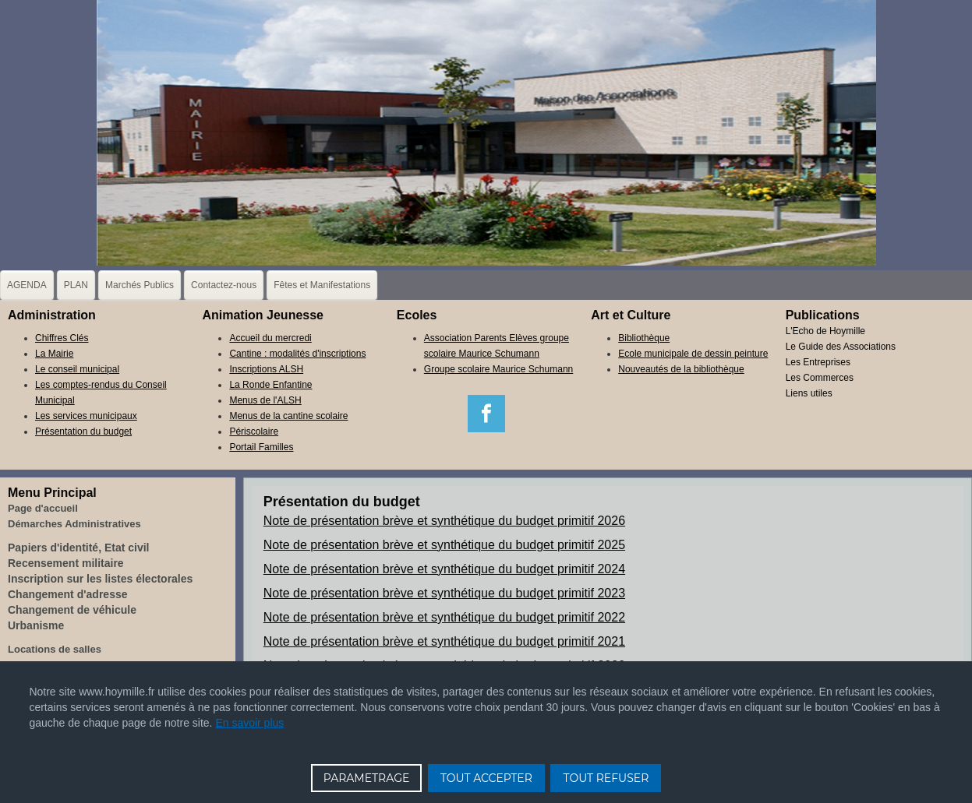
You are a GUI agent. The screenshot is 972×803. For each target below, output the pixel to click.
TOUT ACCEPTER (486, 778)
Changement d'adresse (68, 594)
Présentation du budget (83, 431)
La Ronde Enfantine (270, 384)
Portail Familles (261, 447)
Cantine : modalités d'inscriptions (297, 353)
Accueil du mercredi (270, 338)
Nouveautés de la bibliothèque (681, 369)
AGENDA (27, 285)
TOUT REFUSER (606, 778)
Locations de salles (54, 649)
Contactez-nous (223, 285)
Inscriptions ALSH (266, 369)
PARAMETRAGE (366, 778)
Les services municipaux (86, 415)
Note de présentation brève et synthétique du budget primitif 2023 (444, 593)
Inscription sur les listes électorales (100, 578)
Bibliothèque (644, 338)
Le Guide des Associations (841, 346)
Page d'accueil (43, 508)
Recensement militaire (66, 563)
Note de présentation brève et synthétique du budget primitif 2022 (444, 617)
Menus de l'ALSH (265, 400)
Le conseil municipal (77, 369)
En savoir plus (249, 723)
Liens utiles (809, 393)
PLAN (76, 285)
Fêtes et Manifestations (322, 285)
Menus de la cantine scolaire (288, 415)
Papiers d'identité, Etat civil (79, 547)
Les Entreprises (818, 362)
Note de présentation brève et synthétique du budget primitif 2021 (444, 641)
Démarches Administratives (74, 524)
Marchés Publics (139, 285)
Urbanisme (36, 625)
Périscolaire (253, 431)
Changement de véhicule (72, 610)
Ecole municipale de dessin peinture (693, 353)
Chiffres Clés (61, 338)
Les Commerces (820, 377)
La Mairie (54, 353)
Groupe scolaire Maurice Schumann (498, 369)
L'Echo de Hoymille (825, 331)
